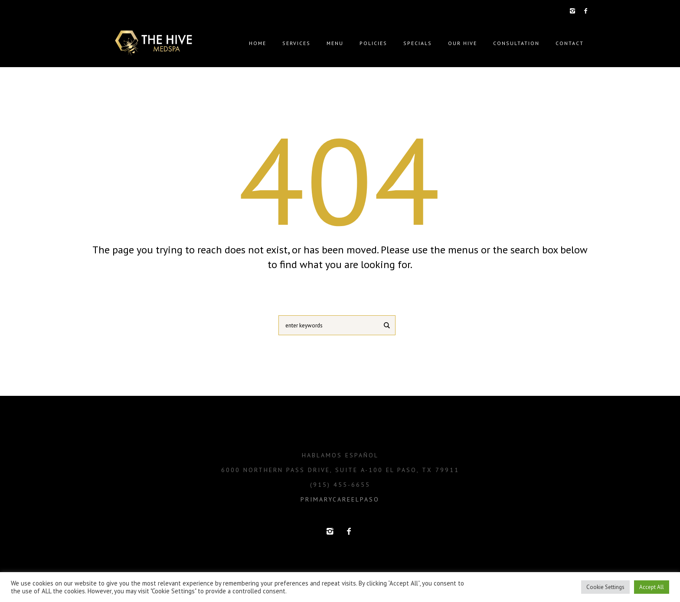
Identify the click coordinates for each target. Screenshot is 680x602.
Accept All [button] (651, 587)
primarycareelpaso (340, 499)
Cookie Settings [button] (605, 587)
